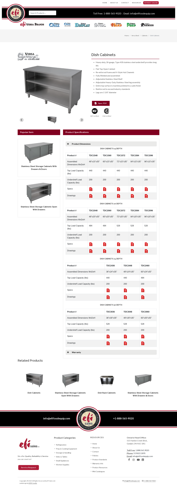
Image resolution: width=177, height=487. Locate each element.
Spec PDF (101, 103)
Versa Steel (135, 35)
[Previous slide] (22, 120)
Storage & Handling (63, 453)
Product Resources (99, 467)
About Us (114, 3)
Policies (95, 456)
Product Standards (99, 459)
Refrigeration (61, 445)
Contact (125, 3)
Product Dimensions (78, 143)
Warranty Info (97, 463)
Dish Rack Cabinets (107, 393)
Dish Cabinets (34, 393)
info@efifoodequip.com (56, 418)
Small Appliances (62, 461)
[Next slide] (82, 120)
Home (104, 3)
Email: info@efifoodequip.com (139, 13)
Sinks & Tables (61, 457)
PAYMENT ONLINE (151, 3)
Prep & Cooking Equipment (66, 449)
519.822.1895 (139, 453)
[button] (52, 120)
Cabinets (144, 35)
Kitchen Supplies (62, 465)
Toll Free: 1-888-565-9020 (107, 13)
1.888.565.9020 (142, 450)
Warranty (73, 352)
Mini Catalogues (98, 471)
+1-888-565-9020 (123, 418)
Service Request (28, 467)
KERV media (33, 483)
